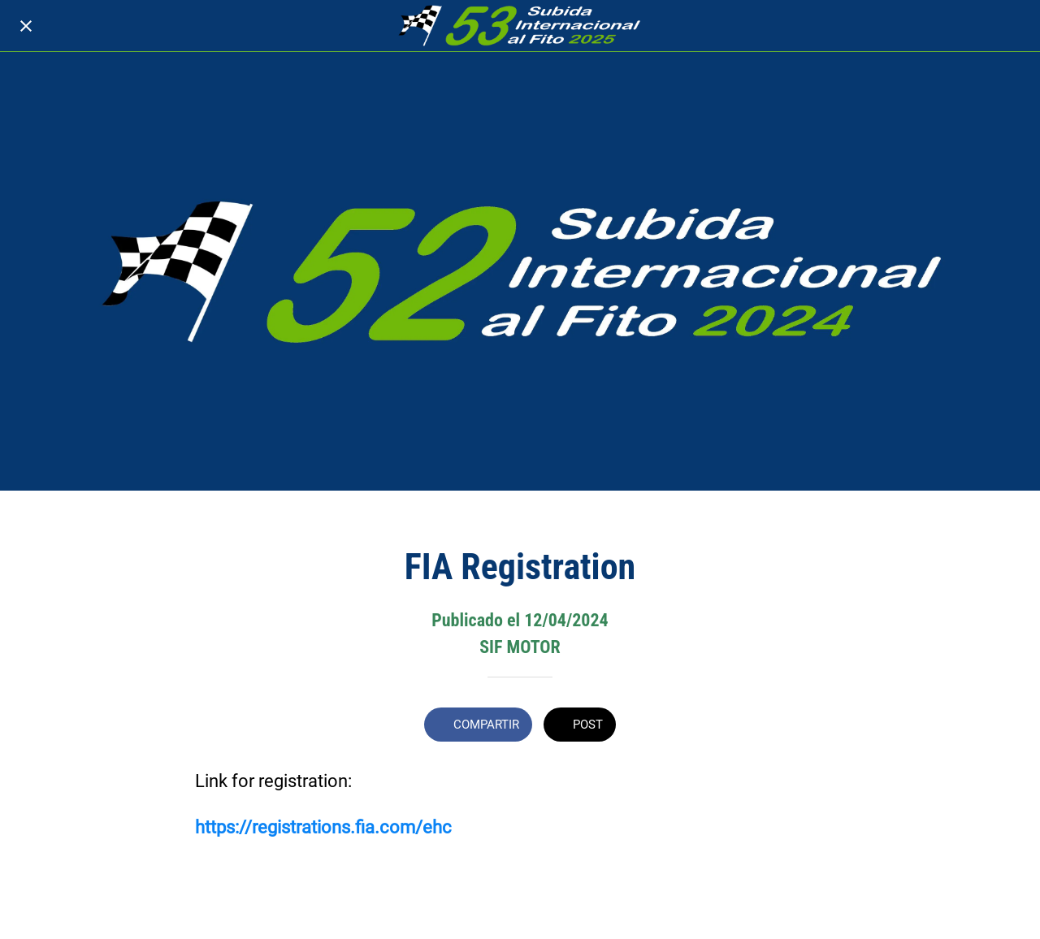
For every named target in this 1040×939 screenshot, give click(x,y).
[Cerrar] (26, 26)
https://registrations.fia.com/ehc (323, 827)
